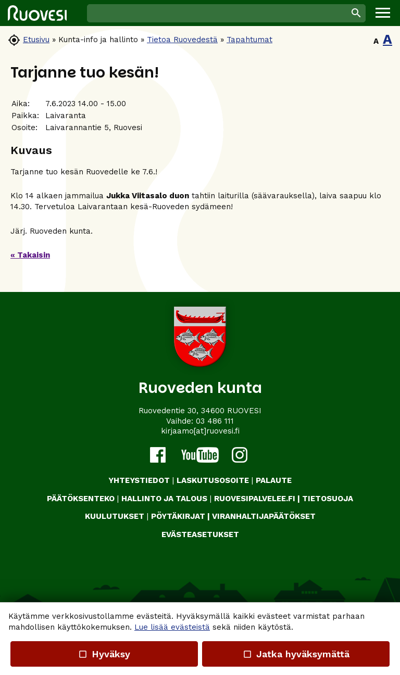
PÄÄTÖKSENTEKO (81, 498)
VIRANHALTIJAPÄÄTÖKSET (264, 516)
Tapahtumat (249, 39)
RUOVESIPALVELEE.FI (254, 498)
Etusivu (36, 39)
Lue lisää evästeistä (172, 627)
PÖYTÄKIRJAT (178, 516)
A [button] (376, 41)
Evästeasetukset (200, 534)
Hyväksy (104, 653)
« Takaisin (30, 255)
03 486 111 (215, 421)
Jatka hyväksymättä (295, 653)
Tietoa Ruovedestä (182, 39)
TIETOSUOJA (327, 498)
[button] (382, 13)
